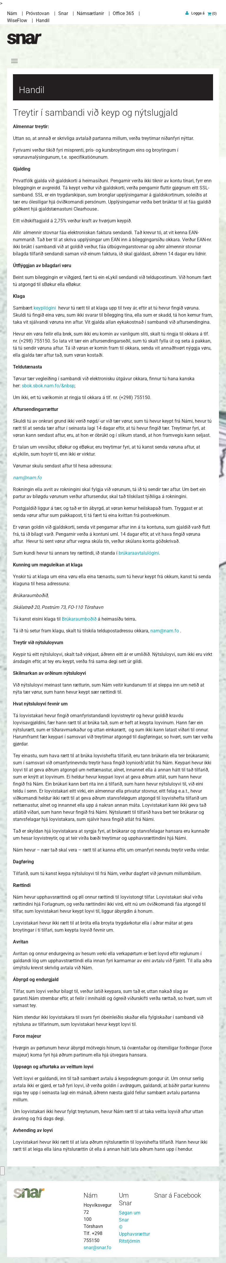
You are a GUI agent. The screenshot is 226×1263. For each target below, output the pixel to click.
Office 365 (123, 13)
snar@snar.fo (97, 1247)
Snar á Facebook (177, 1195)
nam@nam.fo (164, 631)
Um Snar (125, 1199)
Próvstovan (37, 13)
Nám (12, 13)
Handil (42, 20)
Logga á (198, 13)
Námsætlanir (90, 13)
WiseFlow (17, 20)
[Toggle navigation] (14, 61)
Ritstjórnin (129, 1241)
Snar (63, 13)
